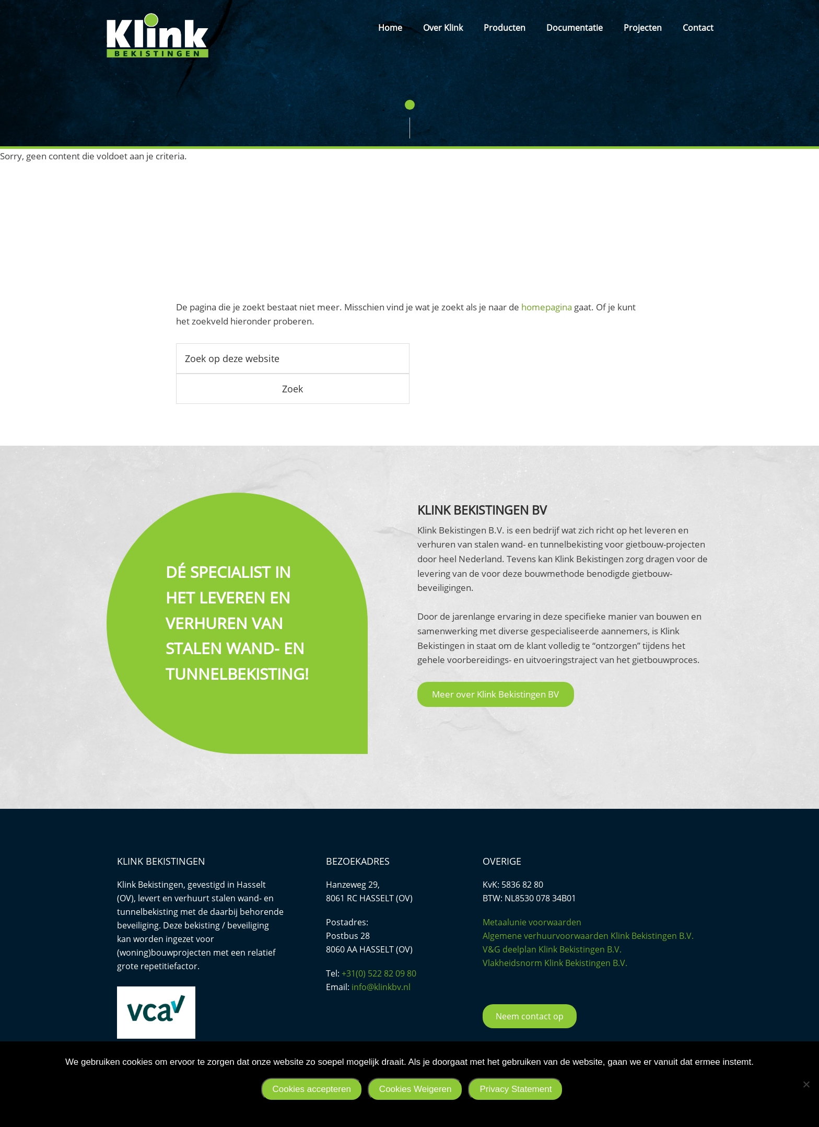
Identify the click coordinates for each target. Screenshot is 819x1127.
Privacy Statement (515, 1089)
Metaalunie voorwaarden (532, 922)
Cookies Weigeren (415, 1089)
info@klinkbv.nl (381, 987)
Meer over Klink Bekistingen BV (495, 694)
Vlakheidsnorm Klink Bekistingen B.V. (555, 963)
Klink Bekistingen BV (157, 35)
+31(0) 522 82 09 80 (379, 973)
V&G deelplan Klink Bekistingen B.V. (552, 949)
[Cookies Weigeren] (806, 1084)
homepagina (546, 307)
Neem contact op (530, 1016)
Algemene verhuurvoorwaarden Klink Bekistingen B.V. (588, 936)
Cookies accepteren (312, 1089)
